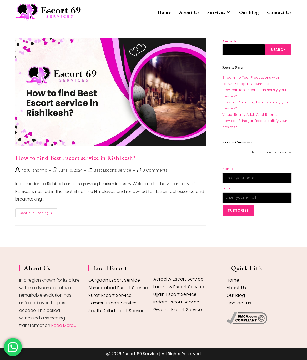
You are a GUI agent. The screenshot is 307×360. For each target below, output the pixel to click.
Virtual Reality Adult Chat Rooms (249, 114)
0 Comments (155, 170)
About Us (236, 288)
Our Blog (236, 295)
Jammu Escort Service (112, 303)
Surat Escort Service (110, 295)
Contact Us (239, 303)
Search (229, 41)
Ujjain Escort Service (175, 294)
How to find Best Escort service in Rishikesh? (75, 158)
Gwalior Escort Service (177, 310)
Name (227, 168)
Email (226, 188)
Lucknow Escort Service (178, 287)
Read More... (63, 325)
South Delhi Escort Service (116, 311)
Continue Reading (38, 211)
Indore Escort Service (176, 302)
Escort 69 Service (140, 354)
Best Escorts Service (112, 170)
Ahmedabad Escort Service (118, 288)
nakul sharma (34, 170)
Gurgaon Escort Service (114, 280)
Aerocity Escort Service (178, 279)
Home (233, 280)
